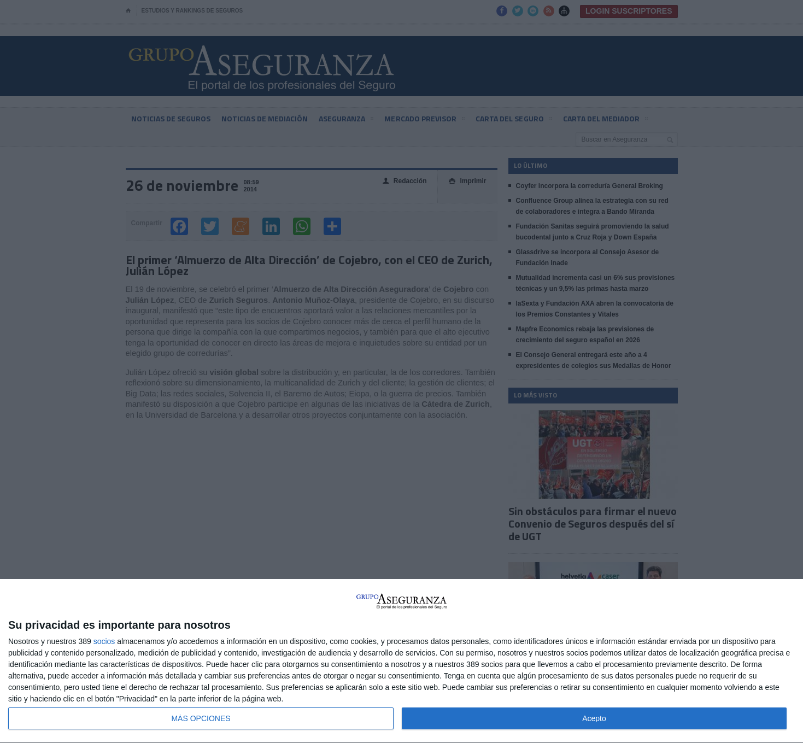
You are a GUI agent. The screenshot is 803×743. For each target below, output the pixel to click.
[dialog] (401, 661)
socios (104, 641)
